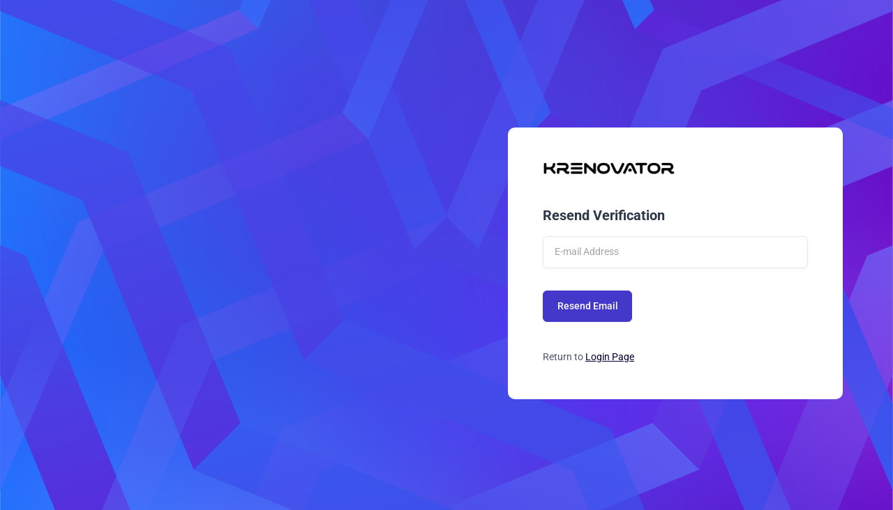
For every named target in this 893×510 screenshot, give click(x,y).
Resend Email (587, 305)
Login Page (609, 356)
